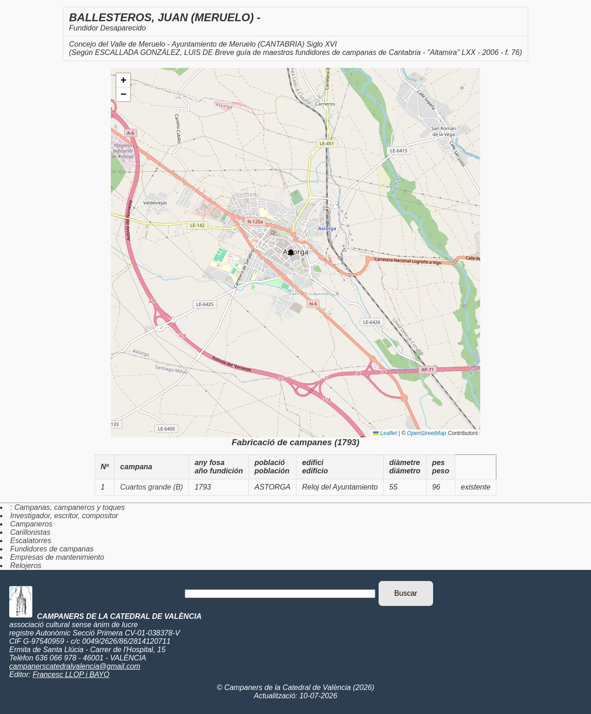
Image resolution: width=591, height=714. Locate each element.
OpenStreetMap (426, 433)
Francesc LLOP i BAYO (71, 674)
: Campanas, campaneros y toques (67, 507)
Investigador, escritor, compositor (64, 516)
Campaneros (31, 524)
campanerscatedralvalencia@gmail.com (74, 666)
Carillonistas (30, 532)
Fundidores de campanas (52, 549)
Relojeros (26, 565)
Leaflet (385, 433)
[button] (291, 252)
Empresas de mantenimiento (57, 557)
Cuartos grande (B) (151, 487)
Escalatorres (30, 541)
